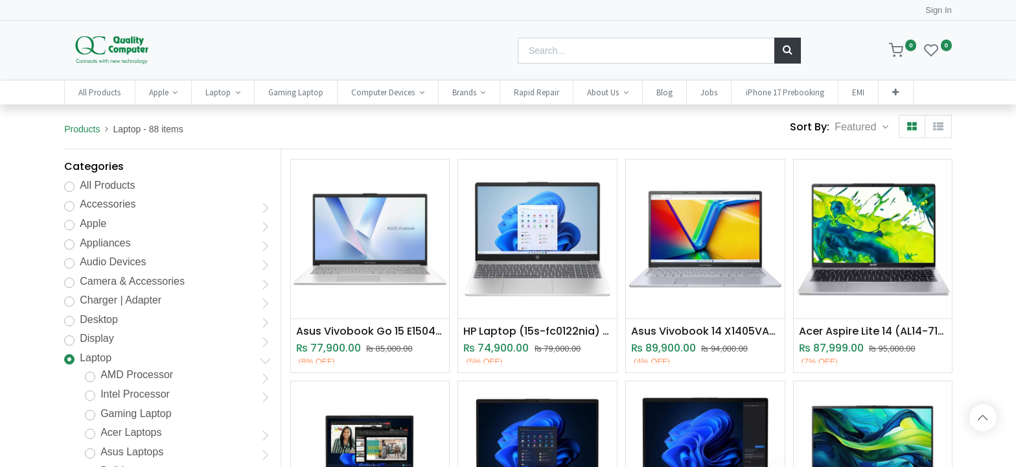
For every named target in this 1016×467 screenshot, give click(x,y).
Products (82, 129)
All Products (107, 185)
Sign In (938, 10)
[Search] (787, 51)
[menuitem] (99, 92)
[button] (895, 92)
